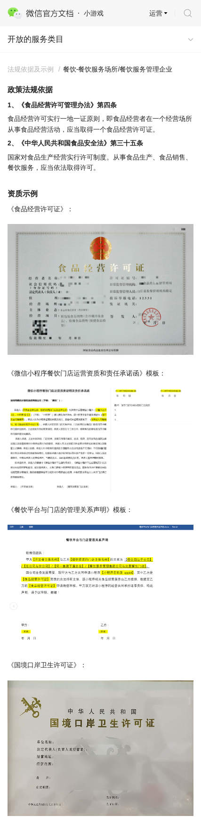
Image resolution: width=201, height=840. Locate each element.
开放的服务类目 (36, 39)
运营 (155, 13)
